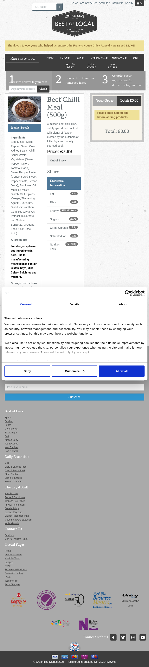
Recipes (9, 562)
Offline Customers (111, 3)
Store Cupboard (13, 474)
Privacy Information (15, 504)
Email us (9, 535)
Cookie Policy (12, 508)
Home (74, 3)
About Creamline (13, 554)
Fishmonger (119, 57)
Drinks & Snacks (13, 478)
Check (43, 89)
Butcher (65, 57)
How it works (11, 451)
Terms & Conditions (15, 497)
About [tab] (123, 304)
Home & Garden (13, 481)
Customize (74, 371)
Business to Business (16, 569)
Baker (80, 57)
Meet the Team (12, 558)
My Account (88, 3)
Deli (135, 57)
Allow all (122, 371)
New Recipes (112, 66)
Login (129, 3)
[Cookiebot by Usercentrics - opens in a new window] (128, 293)
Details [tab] (74, 304)
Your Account (11, 493)
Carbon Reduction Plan (17, 515)
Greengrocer (99, 57)
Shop (22, 59)
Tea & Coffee (91, 66)
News (7, 565)
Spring (49, 57)
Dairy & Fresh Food (15, 470)
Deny (27, 371)
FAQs (7, 577)
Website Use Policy (15, 501)
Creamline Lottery (14, 573)
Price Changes (12, 584)
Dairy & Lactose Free (16, 466)
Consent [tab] (26, 304)
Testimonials (11, 580)
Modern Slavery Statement (18, 519)
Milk (7, 463)
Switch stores (128, 27)
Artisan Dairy (70, 66)
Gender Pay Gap (13, 512)
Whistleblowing (12, 523)
